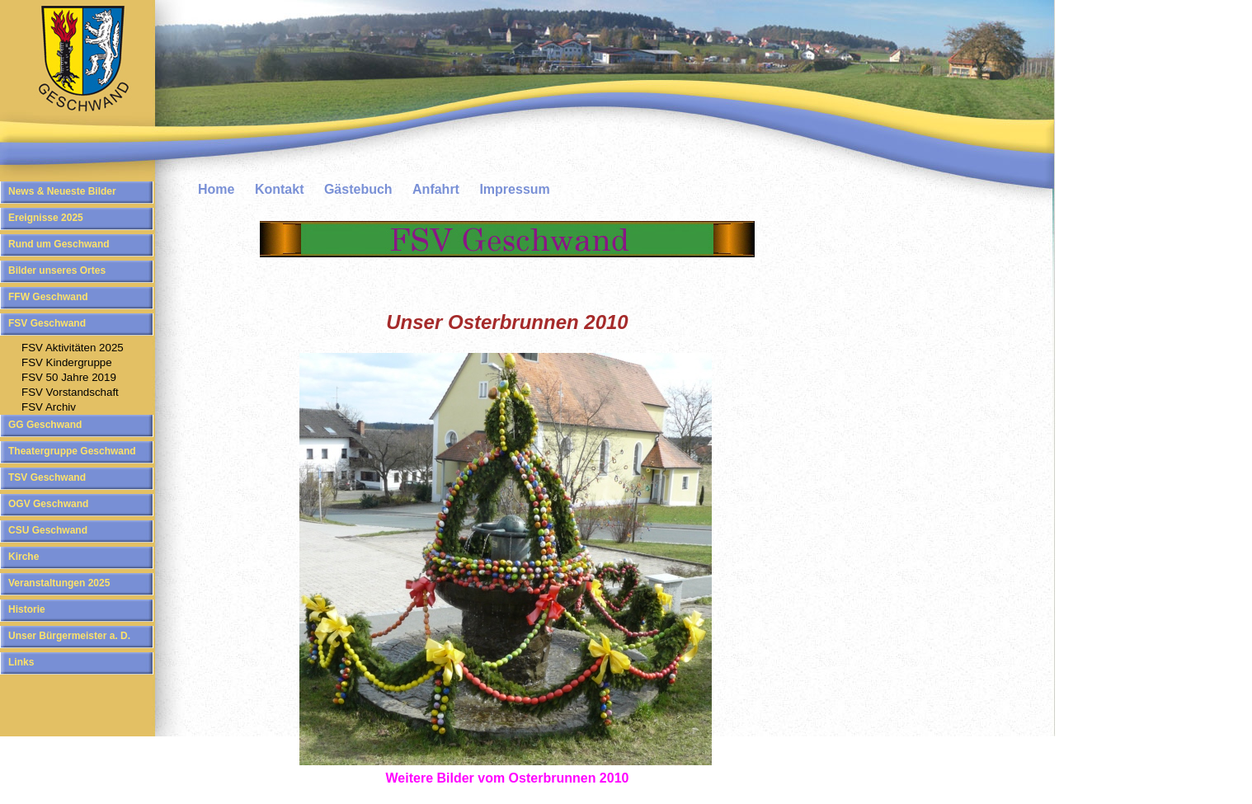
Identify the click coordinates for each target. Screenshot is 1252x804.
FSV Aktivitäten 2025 (72, 347)
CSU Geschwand (47, 530)
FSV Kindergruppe (66, 362)
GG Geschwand (45, 424)
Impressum (514, 189)
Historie (26, 609)
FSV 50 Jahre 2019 (68, 377)
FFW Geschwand (48, 297)
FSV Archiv (48, 407)
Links (21, 662)
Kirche (23, 556)
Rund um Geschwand (59, 244)
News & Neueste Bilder (62, 191)
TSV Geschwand (47, 477)
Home (216, 189)
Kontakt (279, 189)
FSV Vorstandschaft (70, 392)
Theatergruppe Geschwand (72, 451)
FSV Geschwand (47, 323)
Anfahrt (435, 189)
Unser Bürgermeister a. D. (69, 636)
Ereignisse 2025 (45, 217)
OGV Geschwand (48, 504)
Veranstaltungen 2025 (59, 583)
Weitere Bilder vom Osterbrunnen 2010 (507, 778)
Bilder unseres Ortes (57, 270)
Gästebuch (358, 189)
